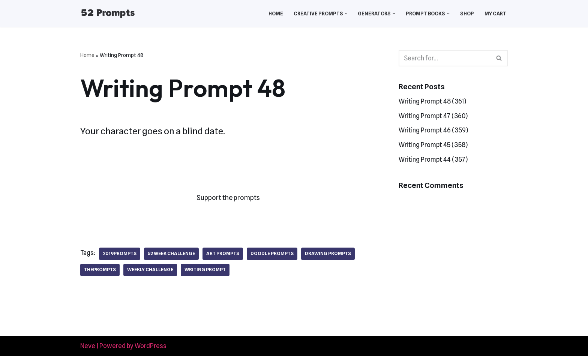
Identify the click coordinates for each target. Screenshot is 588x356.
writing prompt (205, 269)
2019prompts (119, 253)
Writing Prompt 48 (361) (432, 101)
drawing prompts (328, 253)
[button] (346, 13)
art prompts (222, 253)
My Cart (495, 14)
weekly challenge (150, 269)
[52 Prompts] (107, 14)
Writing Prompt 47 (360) (433, 116)
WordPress (150, 346)
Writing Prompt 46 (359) (433, 130)
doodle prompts (272, 253)
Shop (467, 14)
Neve (87, 346)
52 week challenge (171, 253)
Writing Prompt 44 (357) (433, 159)
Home (275, 14)
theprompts (100, 269)
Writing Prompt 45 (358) (433, 145)
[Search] (445, 58)
